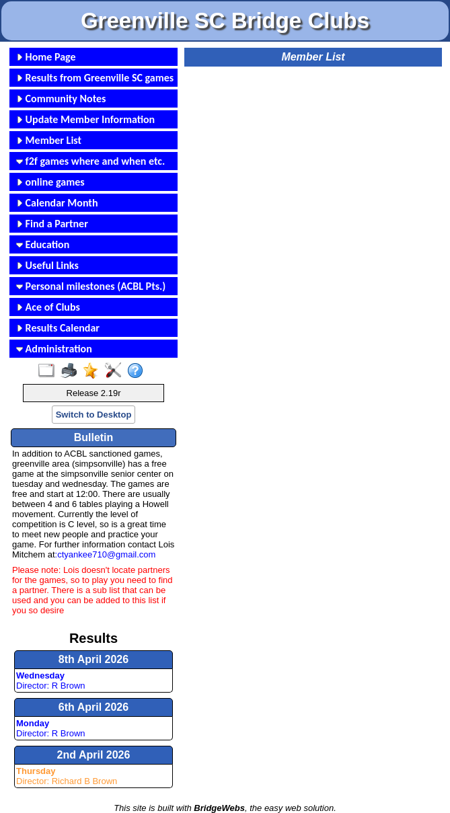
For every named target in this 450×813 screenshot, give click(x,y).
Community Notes (61, 98)
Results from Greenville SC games (95, 77)
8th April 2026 (93, 659)
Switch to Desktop (94, 415)
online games (50, 182)
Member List (48, 140)
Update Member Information (85, 119)
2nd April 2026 (93, 755)
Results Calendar (58, 327)
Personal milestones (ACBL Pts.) (90, 286)
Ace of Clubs (48, 307)
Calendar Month (57, 202)
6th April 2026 (93, 707)
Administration (54, 348)
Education (42, 244)
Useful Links (47, 265)
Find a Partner (52, 223)
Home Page (46, 56)
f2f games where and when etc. (90, 161)
